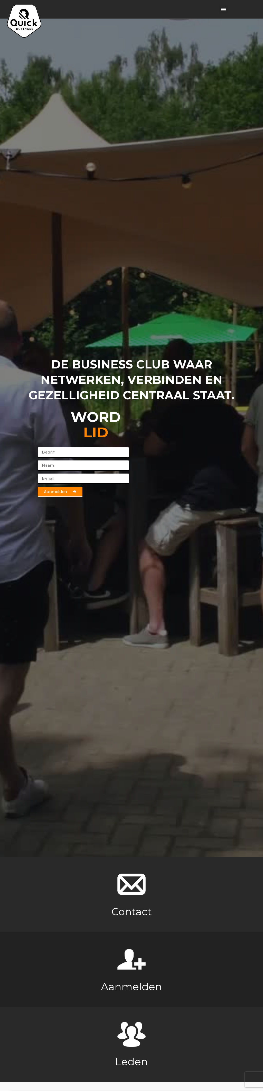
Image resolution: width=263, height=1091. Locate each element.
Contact (131, 912)
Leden (131, 1062)
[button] (223, 9)
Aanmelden (131, 987)
